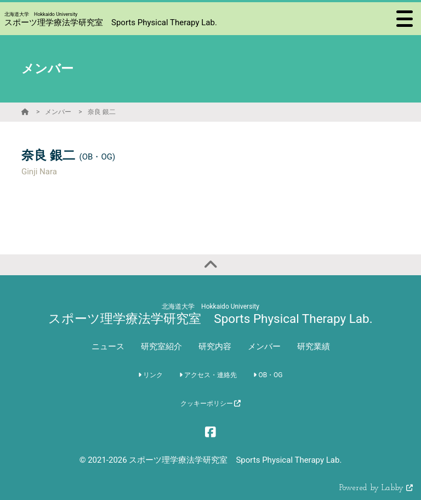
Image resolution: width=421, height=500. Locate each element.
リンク (150, 375)
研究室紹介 (161, 346)
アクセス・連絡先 (208, 375)
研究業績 (313, 346)
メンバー (58, 112)
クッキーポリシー (210, 403)
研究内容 (214, 346)
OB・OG (267, 375)
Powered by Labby (376, 488)
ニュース (108, 346)
